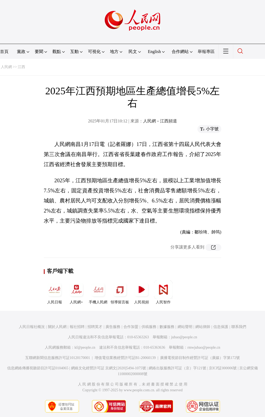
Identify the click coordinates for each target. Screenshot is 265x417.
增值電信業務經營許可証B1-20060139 (125, 358)
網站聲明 (185, 327)
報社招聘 (77, 327)
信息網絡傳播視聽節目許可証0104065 (37, 368)
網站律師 (202, 327)
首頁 (4, 51)
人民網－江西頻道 (160, 121)
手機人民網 (98, 292)
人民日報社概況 (32, 327)
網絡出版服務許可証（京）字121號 (177, 368)
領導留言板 (120, 292)
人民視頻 (141, 292)
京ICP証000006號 (223, 368)
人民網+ (76, 292)
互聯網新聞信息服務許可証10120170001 (57, 358)
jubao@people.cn (184, 337)
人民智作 (163, 292)
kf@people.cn (84, 347)
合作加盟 (130, 327)
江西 (21, 67)
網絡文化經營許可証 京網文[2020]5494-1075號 (108, 368)
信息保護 (220, 327)
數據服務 (167, 327)
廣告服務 (112, 327)
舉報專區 (206, 51)
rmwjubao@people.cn (203, 347)
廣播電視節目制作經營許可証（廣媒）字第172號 (200, 358)
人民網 (6, 67)
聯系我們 (238, 327)
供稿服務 (149, 327)
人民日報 (54, 292)
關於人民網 (57, 327)
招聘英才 (94, 327)
